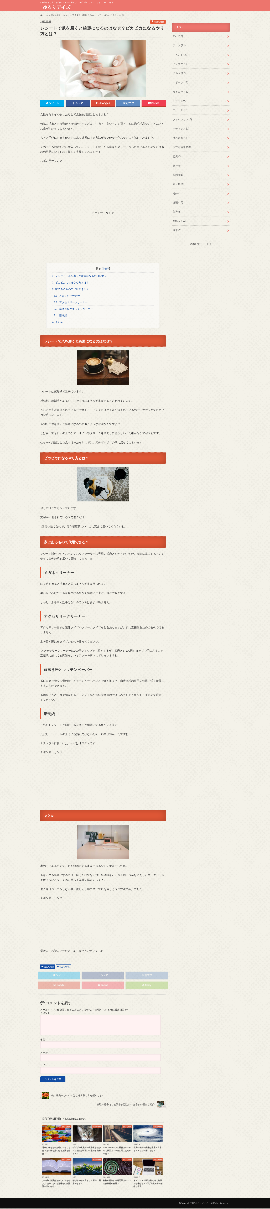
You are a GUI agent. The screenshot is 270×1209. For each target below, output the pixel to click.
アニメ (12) (178, 44)
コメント (45, 1013)
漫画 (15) (177, 195)
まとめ (57, 322)
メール (44, 1053)
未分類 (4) (178, 177)
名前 (43, 1040)
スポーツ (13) (180, 80)
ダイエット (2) (180, 88)
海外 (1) (177, 186)
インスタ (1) (179, 62)
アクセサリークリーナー (71, 302)
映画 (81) (177, 168)
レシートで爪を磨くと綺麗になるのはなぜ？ (79, 275)
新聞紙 (60, 315)
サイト (44, 1065)
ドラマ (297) (179, 97)
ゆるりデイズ (58, 7)
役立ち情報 (49, 967)
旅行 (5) (177, 159)
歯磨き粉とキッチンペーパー (73, 308)
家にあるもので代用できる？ (70, 288)
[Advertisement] (103, 186)
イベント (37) (180, 53)
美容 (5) (177, 204)
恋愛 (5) (177, 150)
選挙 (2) (177, 221)
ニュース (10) (180, 106)
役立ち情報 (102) (182, 142)
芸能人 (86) (178, 212)
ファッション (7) (181, 115)
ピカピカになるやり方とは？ (70, 281)
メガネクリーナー (67, 295)
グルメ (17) (178, 71)
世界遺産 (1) (179, 133)
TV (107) (177, 35)
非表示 (106, 267)
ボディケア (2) (180, 124)
